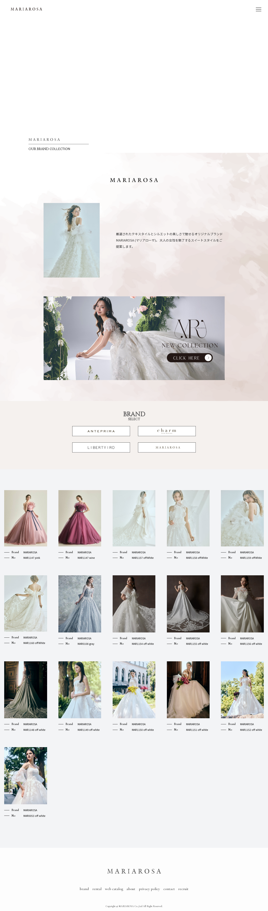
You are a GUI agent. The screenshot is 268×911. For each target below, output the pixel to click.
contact (169, 889)
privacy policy (149, 889)
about (130, 889)
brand (84, 889)
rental (97, 889)
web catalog (114, 889)
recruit (183, 889)
